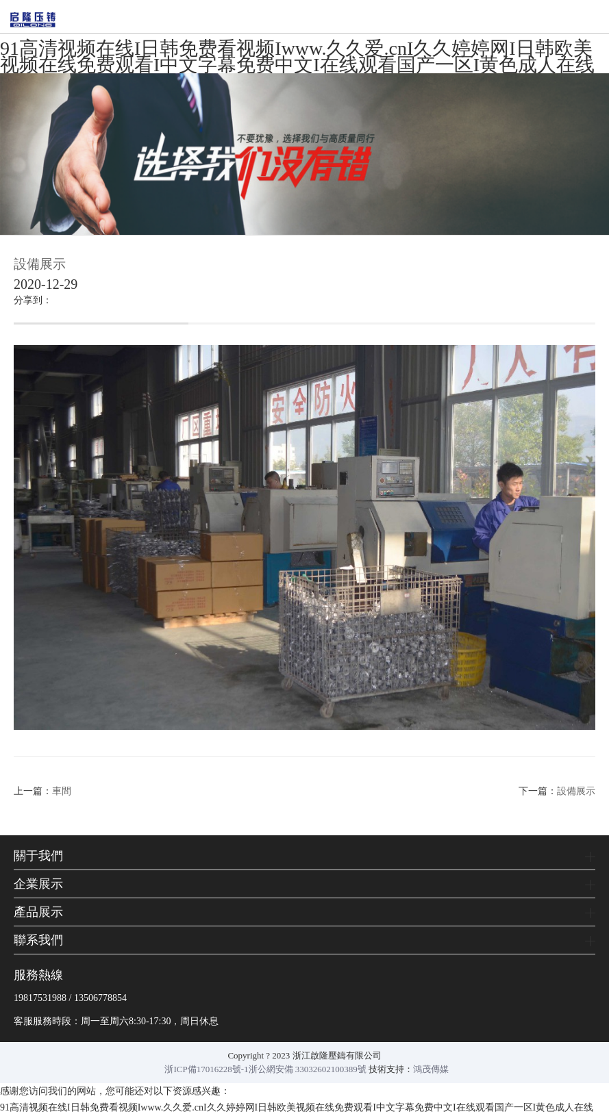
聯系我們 (38, 940)
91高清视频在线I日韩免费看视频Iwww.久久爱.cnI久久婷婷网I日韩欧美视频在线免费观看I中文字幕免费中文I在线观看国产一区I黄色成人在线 (297, 56)
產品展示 (38, 912)
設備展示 (576, 791)
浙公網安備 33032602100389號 (307, 1069)
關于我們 (38, 856)
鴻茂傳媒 (431, 1069)
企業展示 (38, 884)
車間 (61, 791)
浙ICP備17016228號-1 (206, 1069)
